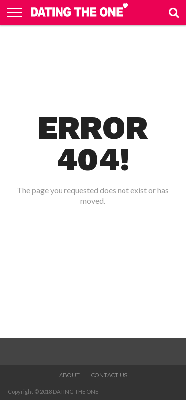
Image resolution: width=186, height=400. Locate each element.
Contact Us (109, 375)
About (69, 375)
